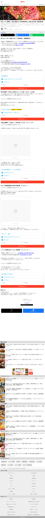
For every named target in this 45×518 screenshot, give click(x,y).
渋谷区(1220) (31, 461)
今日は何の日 (34, 473)
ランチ (11, 486)
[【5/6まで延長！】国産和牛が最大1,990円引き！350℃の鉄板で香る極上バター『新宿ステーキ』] (22, 345)
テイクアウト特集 (11, 494)
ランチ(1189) (39, 461)
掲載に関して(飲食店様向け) (34, 514)
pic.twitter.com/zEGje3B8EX (27, 43)
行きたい (33, 84)
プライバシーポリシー (11, 501)
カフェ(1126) (10, 464)
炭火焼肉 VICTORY (7, 274)
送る (34, 35)
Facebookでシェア (33, 310)
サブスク (11, 480)
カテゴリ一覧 (4, 470)
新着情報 (11, 478)
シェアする (3, 32)
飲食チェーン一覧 (33, 509)
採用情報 (11, 509)
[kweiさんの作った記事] (22, 28)
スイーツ (34, 488)
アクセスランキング (5, 376)
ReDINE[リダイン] (11, 514)
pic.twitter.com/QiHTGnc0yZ (26, 253)
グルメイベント (11, 473)
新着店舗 (34, 478)
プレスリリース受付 (34, 504)
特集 (11, 475)
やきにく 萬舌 (6, 234)
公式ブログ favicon (11, 512)
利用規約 (34, 499)
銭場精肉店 (5, 76)
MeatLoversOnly (33, 512)
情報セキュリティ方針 (11, 504)
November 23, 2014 (26, 254)
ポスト (5, 35)
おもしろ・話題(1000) (27, 464)
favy (1, 468)
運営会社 (11, 499)
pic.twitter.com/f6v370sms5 (19, 62)
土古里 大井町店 (6, 109)
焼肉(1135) (3, 464)
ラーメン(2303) (12, 461)
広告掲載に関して (11, 506)
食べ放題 (34, 483)
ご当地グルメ (34, 486)
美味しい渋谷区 (33, 494)
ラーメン (34, 480)
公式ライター (34, 506)
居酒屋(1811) (24, 461)
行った (12, 84)
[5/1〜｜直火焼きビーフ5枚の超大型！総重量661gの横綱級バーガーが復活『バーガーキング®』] (22, 350)
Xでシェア (11, 310)
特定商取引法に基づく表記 (33, 501)
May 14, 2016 (19, 45)
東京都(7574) (4, 461)
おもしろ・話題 (11, 488)
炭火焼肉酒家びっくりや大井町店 (11, 169)
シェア (20, 35)
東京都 (4, 468)
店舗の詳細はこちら (22, 88)
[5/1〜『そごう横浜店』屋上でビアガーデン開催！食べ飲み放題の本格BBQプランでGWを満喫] (22, 355)
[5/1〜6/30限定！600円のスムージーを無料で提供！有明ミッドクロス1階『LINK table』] (22, 360)
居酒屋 (11, 491)
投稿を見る (15, 158)
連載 (34, 475)
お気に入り (41, 32)
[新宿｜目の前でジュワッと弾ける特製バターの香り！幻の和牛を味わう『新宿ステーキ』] (22, 365)
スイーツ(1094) (18, 464)
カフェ (33, 491)
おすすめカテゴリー (5, 458)
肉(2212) (18, 461)
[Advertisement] (22, 327)
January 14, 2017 (25, 64)
